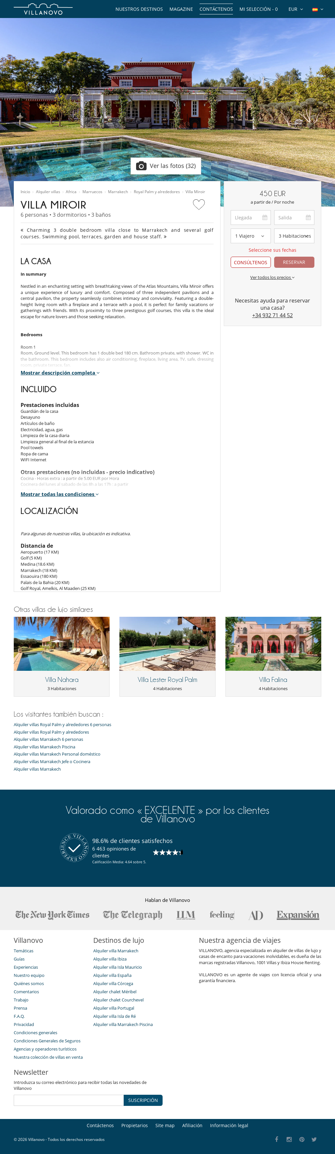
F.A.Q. (19, 1016)
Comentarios (26, 992)
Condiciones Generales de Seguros (47, 1041)
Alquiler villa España (112, 975)
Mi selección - (258, 9)
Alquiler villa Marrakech (115, 951)
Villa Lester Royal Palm (167, 679)
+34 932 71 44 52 (272, 315)
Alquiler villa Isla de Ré (114, 1016)
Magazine (181, 9)
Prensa (20, 1008)
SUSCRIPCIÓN (143, 1100)
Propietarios (134, 1125)
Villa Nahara (62, 679)
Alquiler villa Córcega (113, 983)
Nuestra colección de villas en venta (48, 1057)
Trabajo (21, 1000)
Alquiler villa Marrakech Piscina (123, 1024)
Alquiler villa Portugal (113, 1008)
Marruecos (92, 191)
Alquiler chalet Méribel (114, 992)
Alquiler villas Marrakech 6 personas (48, 739)
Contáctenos (216, 9)
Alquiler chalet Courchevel (118, 1000)
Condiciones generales (35, 1032)
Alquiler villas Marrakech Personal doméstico (57, 754)
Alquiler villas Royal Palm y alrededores (51, 732)
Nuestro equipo (29, 975)
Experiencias (26, 967)
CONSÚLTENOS (250, 262)
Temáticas (23, 951)
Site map (165, 1125)
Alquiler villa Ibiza (110, 959)
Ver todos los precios (272, 277)
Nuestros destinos (139, 9)
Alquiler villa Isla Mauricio (117, 967)
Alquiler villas (48, 191)
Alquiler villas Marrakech (37, 769)
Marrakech (118, 191)
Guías (19, 959)
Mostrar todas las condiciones (60, 494)
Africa (71, 191)
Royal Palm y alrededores (157, 191)
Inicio (25, 191)
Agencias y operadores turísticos (45, 1049)
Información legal (229, 1125)
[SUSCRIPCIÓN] (69, 1100)
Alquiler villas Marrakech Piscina (44, 747)
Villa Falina (273, 679)
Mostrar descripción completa (60, 372)
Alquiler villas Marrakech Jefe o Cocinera (52, 761)
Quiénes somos (29, 983)
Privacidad (24, 1024)
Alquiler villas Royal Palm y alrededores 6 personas (62, 724)
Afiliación (192, 1125)
